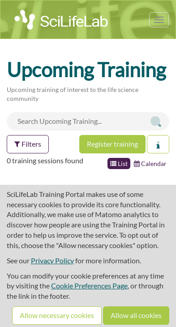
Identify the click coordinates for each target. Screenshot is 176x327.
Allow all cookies (136, 315)
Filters (27, 144)
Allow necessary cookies (57, 315)
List (119, 163)
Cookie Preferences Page (89, 285)
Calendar (150, 163)
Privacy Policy (52, 260)
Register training (112, 144)
